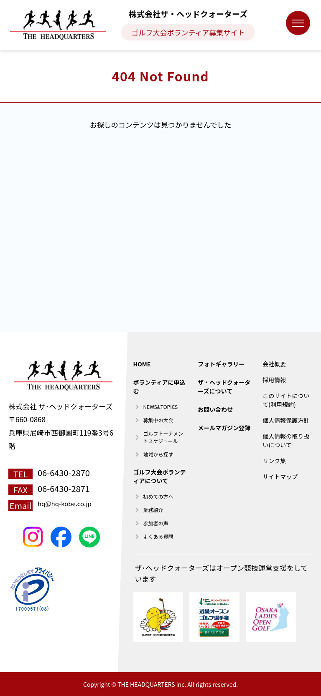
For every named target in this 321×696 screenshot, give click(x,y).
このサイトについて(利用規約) (285, 400)
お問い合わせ (215, 409)
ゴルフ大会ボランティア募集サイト (188, 32)
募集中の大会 (158, 420)
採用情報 (274, 380)
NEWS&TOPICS (160, 406)
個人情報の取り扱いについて (285, 440)
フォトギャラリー (221, 364)
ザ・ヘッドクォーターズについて (224, 386)
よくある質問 (158, 536)
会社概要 (274, 364)
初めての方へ (158, 496)
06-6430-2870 (64, 473)
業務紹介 (153, 509)
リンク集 (274, 460)
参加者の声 (155, 523)
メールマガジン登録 (224, 428)
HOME (141, 364)
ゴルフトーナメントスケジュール (163, 437)
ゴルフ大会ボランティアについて (159, 476)
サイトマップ (280, 476)
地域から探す (158, 454)
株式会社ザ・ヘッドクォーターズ (188, 14)
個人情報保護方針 (285, 420)
